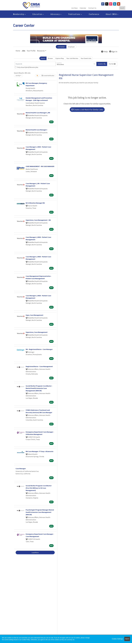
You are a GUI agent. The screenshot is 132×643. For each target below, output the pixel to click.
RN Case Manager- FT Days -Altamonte (39, 451)
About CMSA (111, 15)
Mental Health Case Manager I (36, 130)
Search (43, 58)
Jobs (23, 51)
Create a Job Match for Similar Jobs (87, 109)
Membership (18, 15)
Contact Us (92, 8)
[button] (112, 64)
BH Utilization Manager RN (35, 203)
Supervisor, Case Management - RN (38, 220)
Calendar (83, 8)
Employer (71, 47)
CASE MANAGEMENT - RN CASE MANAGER (40, 166)
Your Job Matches (72, 58)
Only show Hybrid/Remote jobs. (27, 67)
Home (18, 51)
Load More (35, 552)
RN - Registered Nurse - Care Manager (39, 349)
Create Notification (48, 75)
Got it (127, 639)
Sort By (18, 75)
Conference (94, 15)
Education (37, 15)
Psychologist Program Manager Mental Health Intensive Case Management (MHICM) (40, 512)
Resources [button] (41, 51)
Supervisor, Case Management (36, 332)
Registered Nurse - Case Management (39, 366)
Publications (74, 15)
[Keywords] (35, 64)
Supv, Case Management (34, 315)
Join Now (74, 8)
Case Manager (21, 468)
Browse (50, 58)
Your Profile (31, 51)
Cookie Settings (117, 639)
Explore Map (59, 58)
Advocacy (55, 15)
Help (104, 51)
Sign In (113, 51)
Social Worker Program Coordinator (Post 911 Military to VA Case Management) (39, 488)
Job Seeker (61, 47)
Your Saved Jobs (86, 58)
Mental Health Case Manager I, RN (38, 113)
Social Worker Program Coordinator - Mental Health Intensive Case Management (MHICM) (39, 388)
